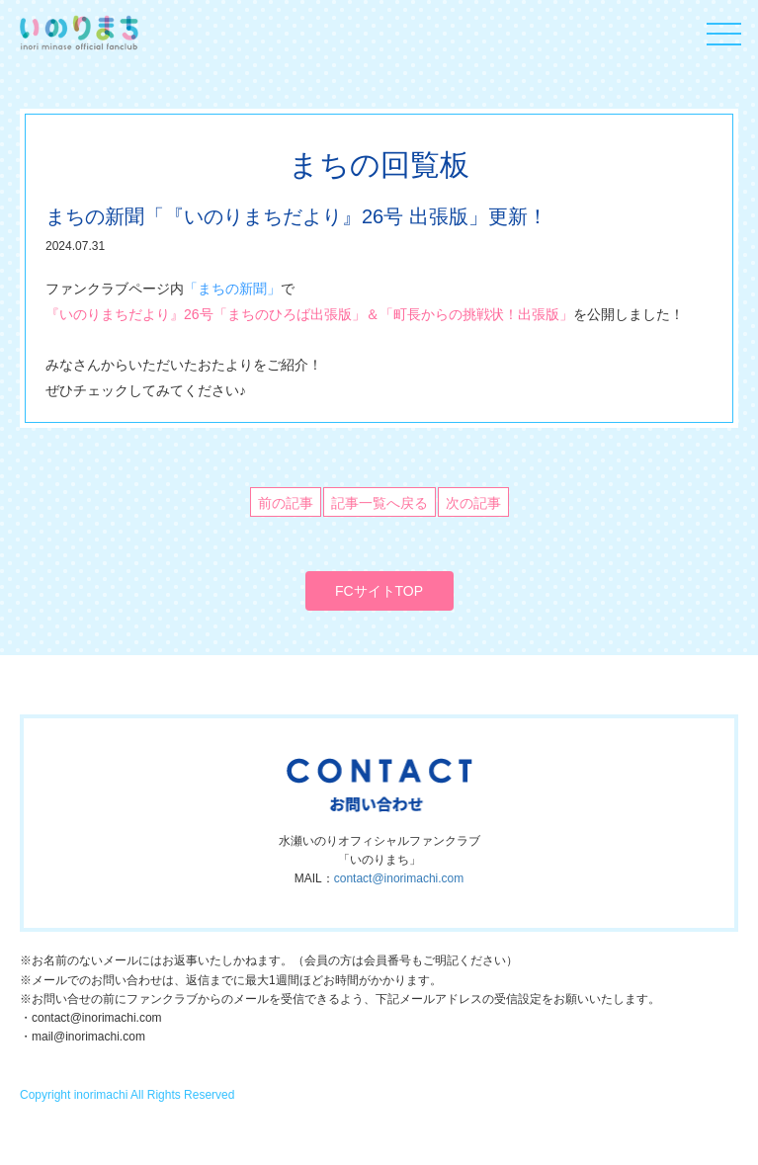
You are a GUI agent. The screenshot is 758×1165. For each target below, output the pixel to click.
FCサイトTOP (379, 591)
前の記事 (285, 503)
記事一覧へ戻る (379, 503)
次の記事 (473, 503)
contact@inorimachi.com (399, 878)
